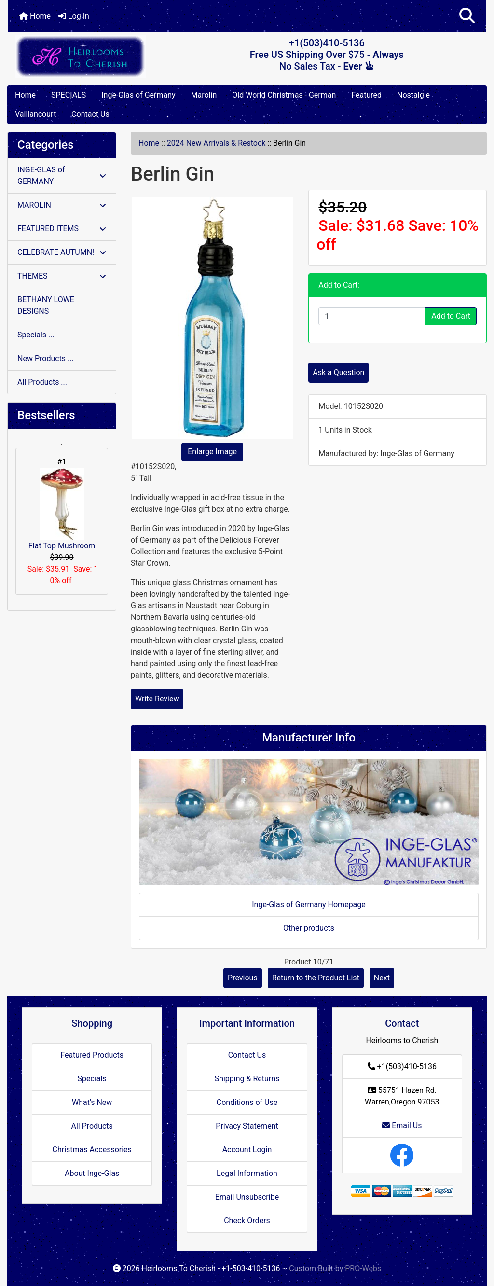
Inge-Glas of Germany (138, 94)
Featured (366, 94)
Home (35, 16)
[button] (467, 16)
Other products (308, 928)
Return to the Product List (315, 977)
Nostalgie (413, 94)
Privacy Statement (247, 1126)
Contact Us (90, 114)
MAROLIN (61, 205)
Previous (243, 977)
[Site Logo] (87, 56)
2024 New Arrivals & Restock (216, 143)
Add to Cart (450, 316)
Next (382, 977)
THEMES (61, 275)
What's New (92, 1102)
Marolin (204, 94)
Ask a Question (338, 372)
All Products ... (42, 382)
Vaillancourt (35, 114)
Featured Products (92, 1055)
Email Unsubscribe (247, 1197)
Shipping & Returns (247, 1078)
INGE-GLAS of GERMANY (61, 175)
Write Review (157, 698)
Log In (73, 16)
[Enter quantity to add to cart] (371, 316)
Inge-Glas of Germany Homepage (309, 904)
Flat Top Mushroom (62, 509)
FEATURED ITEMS (61, 228)
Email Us (402, 1125)
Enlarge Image (212, 451)
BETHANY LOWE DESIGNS (45, 305)
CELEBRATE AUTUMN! (61, 252)
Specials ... (36, 334)
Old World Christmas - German (284, 94)
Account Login (247, 1149)
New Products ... (45, 358)
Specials (92, 1078)
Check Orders (247, 1220)
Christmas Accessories (91, 1149)
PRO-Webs (363, 1268)
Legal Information (247, 1173)
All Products (91, 1126)
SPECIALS (68, 94)
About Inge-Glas (92, 1173)
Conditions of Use (247, 1102)
